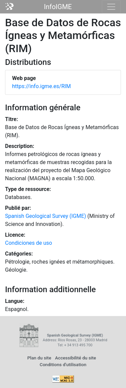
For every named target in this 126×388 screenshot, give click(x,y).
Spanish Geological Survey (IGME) (45, 216)
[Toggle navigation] (111, 6)
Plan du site (39, 357)
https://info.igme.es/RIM (41, 86)
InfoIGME (58, 7)
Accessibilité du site (75, 357)
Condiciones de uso (28, 243)
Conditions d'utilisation (63, 364)
